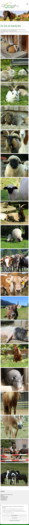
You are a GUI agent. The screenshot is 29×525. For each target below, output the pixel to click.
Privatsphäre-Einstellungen (14, 520)
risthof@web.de (4, 499)
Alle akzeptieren (14, 515)
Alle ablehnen (14, 517)
